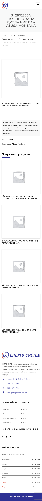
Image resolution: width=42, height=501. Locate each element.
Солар (5, 414)
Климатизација (28, 414)
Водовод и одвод (20, 35)
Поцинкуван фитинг (9, 39)
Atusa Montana (27, 39)
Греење (25, 409)
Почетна (5, 35)
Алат (24, 418)
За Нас (25, 423)
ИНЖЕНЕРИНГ (8, 423)
